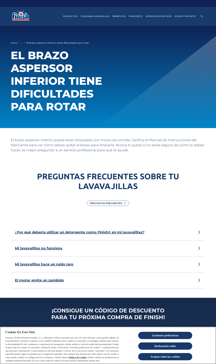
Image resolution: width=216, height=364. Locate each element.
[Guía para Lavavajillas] (95, 16)
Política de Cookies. (78, 357)
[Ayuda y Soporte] (185, 16)
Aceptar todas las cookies (165, 356)
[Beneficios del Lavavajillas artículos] (119, 16)
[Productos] (70, 16)
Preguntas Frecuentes (106, 203)
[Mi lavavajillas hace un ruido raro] (44, 264)
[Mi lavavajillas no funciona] (38, 248)
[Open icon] (201, 16)
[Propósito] (136, 16)
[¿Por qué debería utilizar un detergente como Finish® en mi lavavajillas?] (79, 232)
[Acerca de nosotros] (158, 16)
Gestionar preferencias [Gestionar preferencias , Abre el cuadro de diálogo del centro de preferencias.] (165, 335)
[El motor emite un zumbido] (39, 280)
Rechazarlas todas (165, 346)
